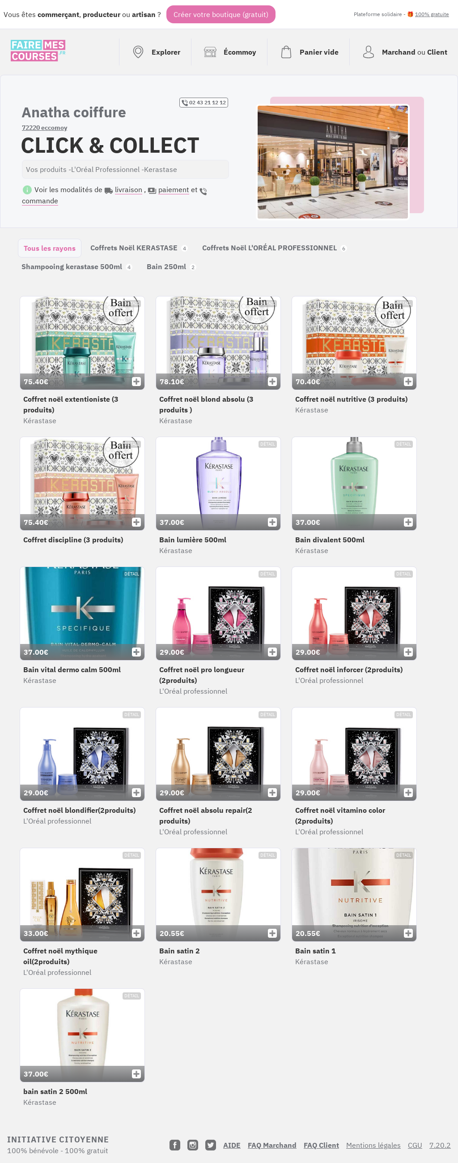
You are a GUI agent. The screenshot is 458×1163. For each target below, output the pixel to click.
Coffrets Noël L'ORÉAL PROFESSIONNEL (274, 247)
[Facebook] (175, 1145)
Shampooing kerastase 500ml (76, 266)
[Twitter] (210, 1145)
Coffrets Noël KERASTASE (139, 247)
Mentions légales (373, 1145)
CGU (415, 1145)
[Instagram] (192, 1145)
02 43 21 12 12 (204, 102)
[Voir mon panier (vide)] (308, 52)
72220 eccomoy (44, 128)
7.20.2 (440, 1145)
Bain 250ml (171, 266)
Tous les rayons (50, 248)
